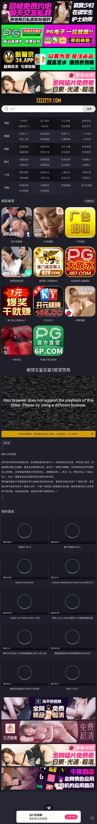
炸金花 (45, 126)
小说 (6, 174)
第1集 (6, 442)
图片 (6, 161)
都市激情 (23, 172)
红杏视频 (23, 190)
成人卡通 (65, 146)
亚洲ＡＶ (23, 133)
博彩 (6, 123)
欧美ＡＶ (65, 133)
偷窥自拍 (23, 159)
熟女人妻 (23, 139)
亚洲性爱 (23, 146)
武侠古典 (86, 172)
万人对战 (65, 120)
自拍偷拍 (44, 133)
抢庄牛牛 (86, 126)
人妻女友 (65, 172)
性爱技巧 (86, 177)
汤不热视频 (86, 185)
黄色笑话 (65, 177)
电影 (6, 149)
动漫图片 (86, 159)
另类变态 (86, 151)
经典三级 (44, 151)
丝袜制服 (44, 139)
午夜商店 (44, 185)
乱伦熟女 (65, 151)
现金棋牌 (65, 126)
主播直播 (65, 139)
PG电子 (24, 120)
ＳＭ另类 (86, 139)
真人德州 (44, 120)
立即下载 (71, 816)
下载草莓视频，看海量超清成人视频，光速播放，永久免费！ (56, 434)
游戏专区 (86, 120)
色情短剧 (44, 190)
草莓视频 (65, 185)
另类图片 (86, 164)
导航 (6, 187)
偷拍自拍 (44, 146)
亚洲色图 (44, 159)
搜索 (89, 108)
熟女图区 (65, 164)
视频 (6, 136)
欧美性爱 (86, 146)
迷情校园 (23, 177)
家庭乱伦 (44, 172)
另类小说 (44, 177)
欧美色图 (65, 159)
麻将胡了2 (24, 126)
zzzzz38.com (48, 100)
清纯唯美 (44, 164)
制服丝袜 (23, 151)
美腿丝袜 (23, 164)
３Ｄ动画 (86, 133)
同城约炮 (23, 185)
